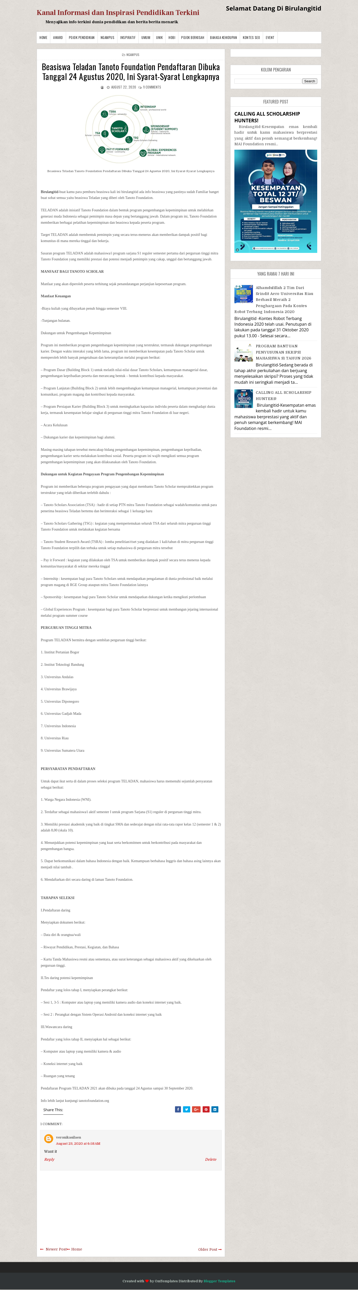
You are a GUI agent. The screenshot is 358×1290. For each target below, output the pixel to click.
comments (152, 87)
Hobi (172, 37)
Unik (159, 37)
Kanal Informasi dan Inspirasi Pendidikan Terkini (118, 12)
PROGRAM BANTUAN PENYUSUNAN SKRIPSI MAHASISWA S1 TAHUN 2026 (284, 352)
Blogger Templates (219, 1281)
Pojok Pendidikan (82, 37)
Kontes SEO (251, 37)
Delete (210, 1159)
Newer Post (56, 1249)
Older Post (207, 1249)
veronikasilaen (68, 1137)
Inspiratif (128, 37)
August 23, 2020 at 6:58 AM (78, 1143)
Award (58, 37)
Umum (145, 37)
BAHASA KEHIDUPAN (223, 37)
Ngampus (108, 37)
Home (43, 37)
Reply (49, 1159)
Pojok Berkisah (192, 37)
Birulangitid (49, 192)
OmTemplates (166, 1281)
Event (270, 37)
